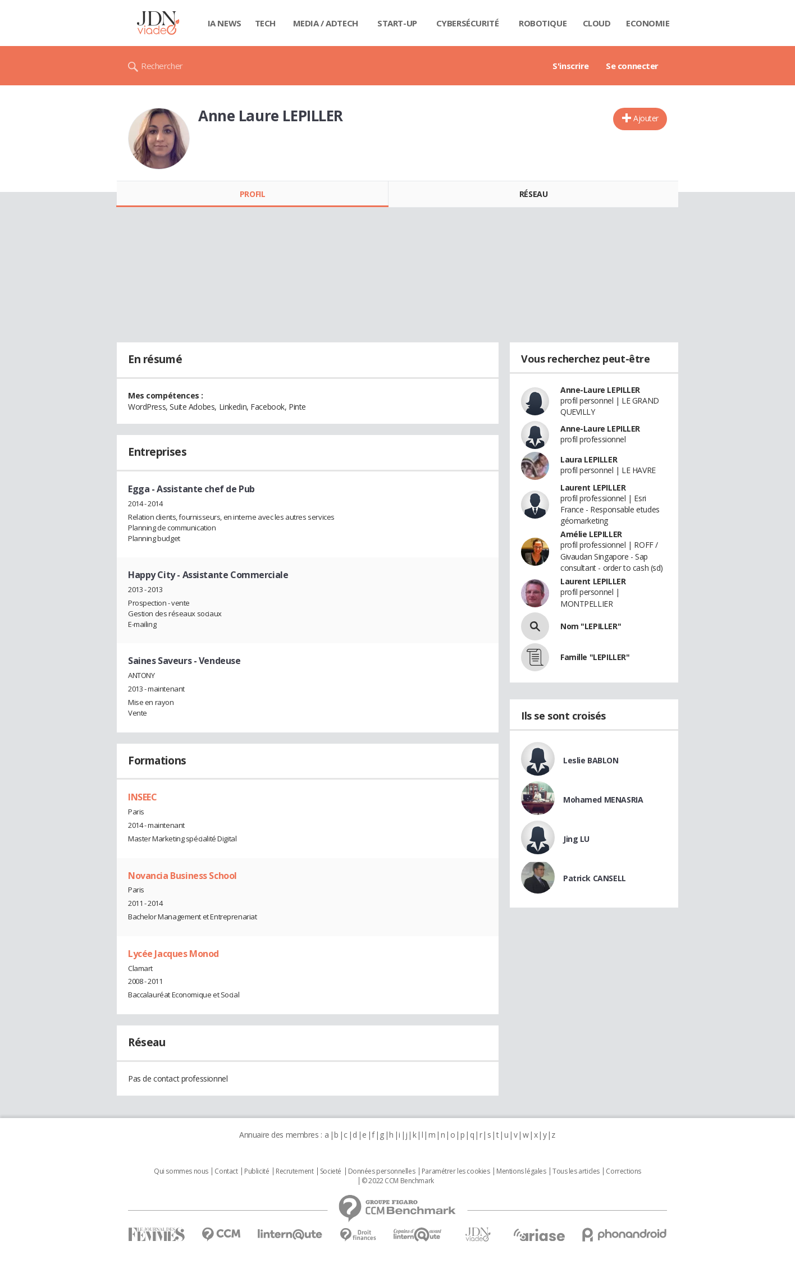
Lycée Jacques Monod (173, 953)
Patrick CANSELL (594, 878)
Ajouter (646, 118)
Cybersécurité (467, 23)
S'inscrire (570, 65)
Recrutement (294, 1171)
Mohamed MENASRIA (603, 799)
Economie (648, 23)
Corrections (623, 1171)
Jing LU (576, 838)
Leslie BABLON (591, 760)
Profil (252, 194)
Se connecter (632, 65)
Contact (225, 1171)
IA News (224, 23)
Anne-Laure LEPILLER (600, 389)
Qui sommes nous (181, 1171)
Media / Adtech (325, 23)
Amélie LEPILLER (591, 534)
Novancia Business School (182, 875)
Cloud (597, 23)
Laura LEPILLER (588, 459)
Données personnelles (381, 1171)
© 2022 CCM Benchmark (398, 1181)
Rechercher (162, 65)
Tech (265, 23)
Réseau (533, 194)
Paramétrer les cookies (456, 1171)
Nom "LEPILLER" (590, 626)
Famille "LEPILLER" (594, 657)
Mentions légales (521, 1171)
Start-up (397, 23)
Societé (330, 1171)
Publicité (256, 1171)
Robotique (542, 23)
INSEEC (142, 797)
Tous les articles (576, 1171)
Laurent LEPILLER (592, 487)
